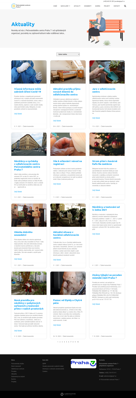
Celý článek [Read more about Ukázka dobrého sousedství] (18, 259)
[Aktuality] (77, 6)
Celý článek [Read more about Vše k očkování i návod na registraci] (57, 184)
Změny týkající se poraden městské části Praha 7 (107, 276)
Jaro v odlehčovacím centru (103, 90)
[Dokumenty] (87, 6)
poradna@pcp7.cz (119, 1)
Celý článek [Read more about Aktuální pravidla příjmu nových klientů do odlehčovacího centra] (57, 121)
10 (78, 342)
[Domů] (55, 6)
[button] (125, 6)
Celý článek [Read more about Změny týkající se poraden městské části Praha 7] (96, 304)
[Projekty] (107, 6)
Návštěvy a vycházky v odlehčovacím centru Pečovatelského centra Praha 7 (27, 165)
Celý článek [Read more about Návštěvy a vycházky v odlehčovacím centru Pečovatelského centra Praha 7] (18, 192)
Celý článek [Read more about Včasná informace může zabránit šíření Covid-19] (18, 114)
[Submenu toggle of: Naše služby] (70, 6)
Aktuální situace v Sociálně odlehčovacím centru (66, 234)
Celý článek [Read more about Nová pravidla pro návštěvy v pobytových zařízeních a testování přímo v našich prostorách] (18, 331)
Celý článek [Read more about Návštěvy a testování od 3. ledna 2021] (96, 234)
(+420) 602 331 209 (108, 1)
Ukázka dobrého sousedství (23, 233)
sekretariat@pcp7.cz (110, 376)
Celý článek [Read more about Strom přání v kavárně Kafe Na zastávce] (96, 190)
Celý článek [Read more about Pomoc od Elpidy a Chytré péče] (57, 325)
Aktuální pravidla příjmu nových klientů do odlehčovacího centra (66, 91)
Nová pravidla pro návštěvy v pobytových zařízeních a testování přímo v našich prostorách (28, 304)
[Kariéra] (97, 6)
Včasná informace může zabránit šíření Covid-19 (27, 90)
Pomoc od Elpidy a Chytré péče (67, 301)
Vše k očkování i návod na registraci (67, 162)
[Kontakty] (117, 6)
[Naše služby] (65, 6)
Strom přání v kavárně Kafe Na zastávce (104, 162)
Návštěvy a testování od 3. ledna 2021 (106, 208)
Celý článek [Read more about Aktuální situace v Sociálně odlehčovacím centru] (57, 260)
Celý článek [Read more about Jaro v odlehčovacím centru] (96, 118)
